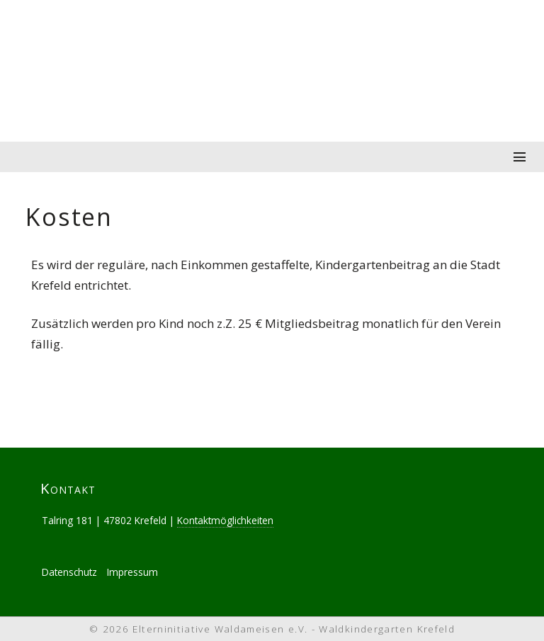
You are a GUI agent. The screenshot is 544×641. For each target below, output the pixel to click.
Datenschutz (69, 572)
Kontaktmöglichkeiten (225, 520)
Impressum (132, 572)
